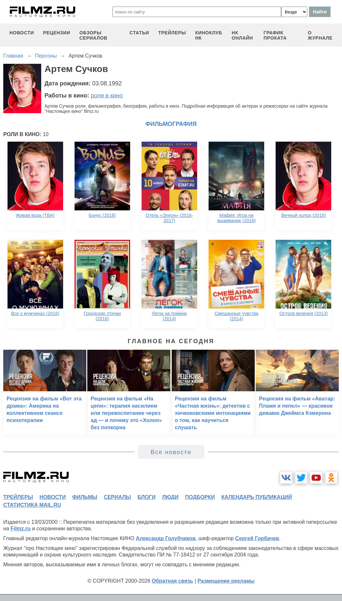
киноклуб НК (208, 35)
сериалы (117, 497)
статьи (139, 32)
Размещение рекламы (226, 581)
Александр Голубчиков (166, 538)
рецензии (56, 32)
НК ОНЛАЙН (242, 35)
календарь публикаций (256, 497)
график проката (275, 35)
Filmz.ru (20, 528)
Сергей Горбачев (257, 538)
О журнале (320, 35)
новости (21, 32)
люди (170, 497)
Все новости (171, 452)
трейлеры (172, 32)
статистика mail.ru (32, 505)
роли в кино (107, 95)
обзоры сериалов (93, 35)
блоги (146, 497)
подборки (200, 497)
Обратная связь (172, 581)
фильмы (84, 497)
